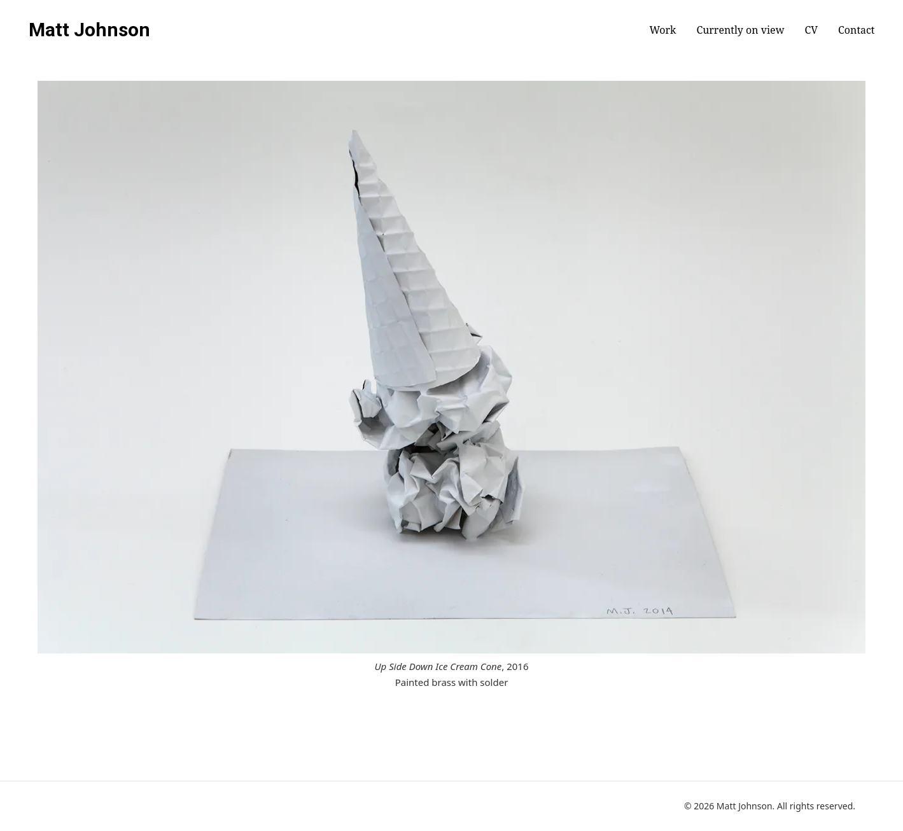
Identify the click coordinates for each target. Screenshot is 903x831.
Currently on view (740, 30)
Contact (856, 30)
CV (811, 30)
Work (662, 30)
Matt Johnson (89, 29)
